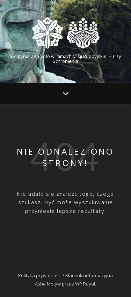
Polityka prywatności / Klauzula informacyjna (65, 275)
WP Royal (85, 284)
